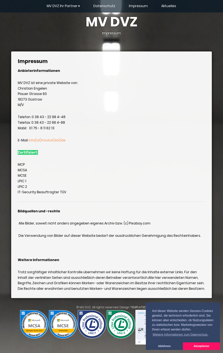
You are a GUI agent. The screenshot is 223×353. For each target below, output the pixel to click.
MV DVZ (111, 25)
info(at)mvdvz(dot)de (47, 140)
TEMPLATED (138, 307)
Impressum (138, 6)
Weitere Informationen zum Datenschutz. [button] (181, 334)
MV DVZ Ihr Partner (63, 6)
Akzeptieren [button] (201, 346)
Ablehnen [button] (164, 346)
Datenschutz (104, 6)
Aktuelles (168, 6)
